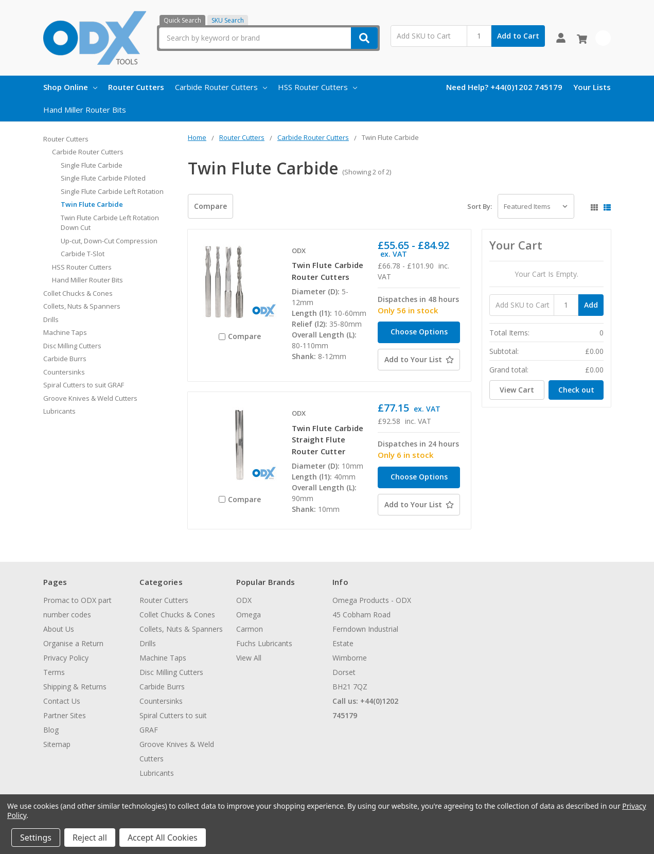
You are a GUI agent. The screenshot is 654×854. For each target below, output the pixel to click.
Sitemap (56, 744)
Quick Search (182, 20)
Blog (51, 730)
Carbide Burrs (64, 358)
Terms (54, 672)
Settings (35, 837)
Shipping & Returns (75, 686)
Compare (210, 206)
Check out (576, 390)
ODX (244, 600)
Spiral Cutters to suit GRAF (83, 384)
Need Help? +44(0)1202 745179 (504, 87)
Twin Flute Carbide (92, 204)
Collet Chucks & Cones (78, 293)
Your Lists (592, 87)
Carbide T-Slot (82, 253)
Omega (248, 614)
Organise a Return (73, 643)
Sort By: (479, 206)
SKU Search (227, 20)
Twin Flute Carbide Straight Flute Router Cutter (328, 439)
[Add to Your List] (419, 359)
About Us (58, 629)
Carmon (249, 629)
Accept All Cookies (163, 837)
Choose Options (419, 331)
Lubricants (59, 411)
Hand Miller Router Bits (84, 109)
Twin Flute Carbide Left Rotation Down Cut (110, 223)
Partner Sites (64, 715)
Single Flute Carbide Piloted (103, 178)
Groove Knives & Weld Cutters (90, 398)
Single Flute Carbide (91, 165)
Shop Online (70, 87)
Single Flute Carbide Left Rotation (112, 191)
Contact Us (61, 701)
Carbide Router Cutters (221, 87)
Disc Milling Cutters (72, 345)
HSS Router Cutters (317, 87)
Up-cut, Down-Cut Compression (109, 240)
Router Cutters (136, 87)
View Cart (517, 390)
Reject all (90, 837)
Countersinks (64, 372)
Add (591, 305)
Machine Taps (65, 332)
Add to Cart (518, 36)
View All (248, 658)
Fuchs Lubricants (264, 643)
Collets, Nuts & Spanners (81, 306)
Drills (51, 319)
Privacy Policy (66, 658)
